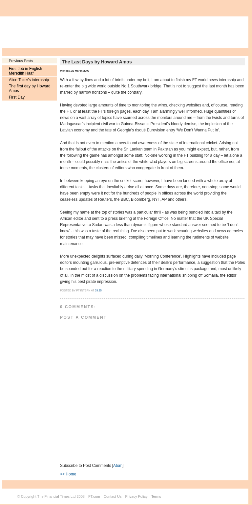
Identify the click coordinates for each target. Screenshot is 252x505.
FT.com (94, 496)
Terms (156, 496)
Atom (117, 465)
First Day (17, 97)
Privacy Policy (136, 496)
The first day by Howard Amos (30, 88)
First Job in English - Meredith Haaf (27, 71)
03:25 (98, 290)
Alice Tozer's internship (29, 80)
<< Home (68, 474)
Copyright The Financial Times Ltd (48, 496)
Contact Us (112, 496)
